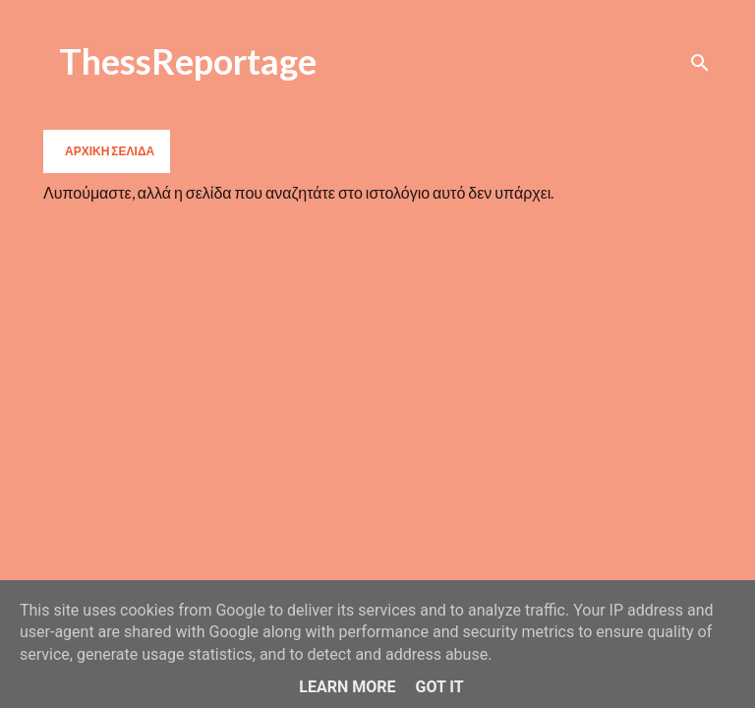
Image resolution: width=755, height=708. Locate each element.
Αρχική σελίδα (109, 151)
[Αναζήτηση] (700, 63)
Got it (439, 687)
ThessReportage (188, 61)
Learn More (347, 687)
